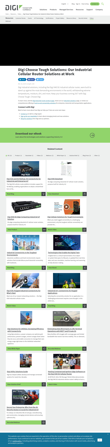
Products (54, 10)
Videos (20, 14)
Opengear (29, 421)
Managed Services (67, 10)
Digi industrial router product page (43, 102)
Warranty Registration (53, 424)
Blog (73, 4)
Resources (80, 10)
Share (23, 80)
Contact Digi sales (11, 408)
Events (32, 18)
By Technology (30, 401)
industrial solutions (70, 102)
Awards (89, 399)
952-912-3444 (10, 405)
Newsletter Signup (12, 415)
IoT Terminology (42, 18)
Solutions (44, 10)
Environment (91, 404)
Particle (28, 423)
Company (100, 10)
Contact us (24, 115)
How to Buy (85, 4)
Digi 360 (28, 409)
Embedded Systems (52, 396)
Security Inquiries (11, 410)
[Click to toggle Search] (102, 4)
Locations (90, 415)
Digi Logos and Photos (73, 401)
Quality (89, 425)
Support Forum (51, 416)
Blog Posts (95, 159)
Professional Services (52, 401)
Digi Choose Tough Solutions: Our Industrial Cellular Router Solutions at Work (46, 14)
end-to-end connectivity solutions (45, 104)
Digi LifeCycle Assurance (33, 411)
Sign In (78, 4)
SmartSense (29, 426)
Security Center (91, 18)
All (10, 159)
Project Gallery (65, 18)
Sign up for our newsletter (29, 117)
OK (100, 440)
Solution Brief (81, 159)
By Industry (29, 396)
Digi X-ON (29, 414)
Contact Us (94, 4)
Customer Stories (22, 18)
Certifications (54, 18)
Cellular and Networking (53, 399)
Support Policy (50, 419)
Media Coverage (92, 417)
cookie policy (16, 441)
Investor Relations (92, 409)
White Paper (67, 159)
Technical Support (52, 406)
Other (10, 162)
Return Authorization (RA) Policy (54, 412)
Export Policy (91, 407)
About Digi (90, 396)
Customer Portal (51, 409)
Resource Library (78, 18)
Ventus (28, 429)
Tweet (41, 80)
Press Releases (91, 423)
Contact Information (12, 400)
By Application (30, 399)
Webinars (15, 22)
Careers (89, 401)
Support (90, 10)
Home (7, 14)
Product (19, 159)
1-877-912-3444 (10, 402)
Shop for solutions (26, 119)
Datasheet (31, 159)
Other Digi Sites (91, 420)
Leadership (90, 412)
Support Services (51, 421)
